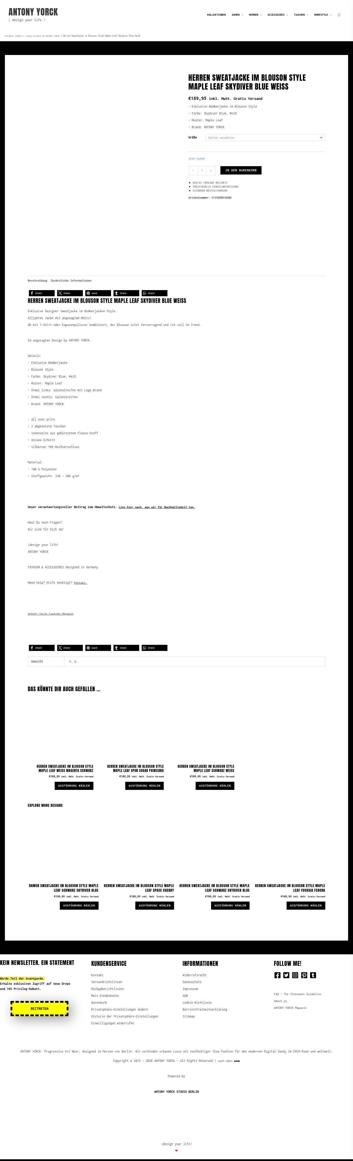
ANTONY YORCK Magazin (291, 1009)
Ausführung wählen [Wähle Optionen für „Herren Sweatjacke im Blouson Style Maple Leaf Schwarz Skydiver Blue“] (228, 906)
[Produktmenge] (202, 171)
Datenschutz (192, 984)
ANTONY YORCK (33, 11)
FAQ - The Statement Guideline (299, 996)
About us (281, 1002)
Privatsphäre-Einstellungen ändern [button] (119, 1011)
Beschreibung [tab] (38, 278)
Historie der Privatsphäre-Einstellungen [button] (124, 1018)
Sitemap (189, 1018)
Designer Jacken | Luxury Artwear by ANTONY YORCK (34, 36)
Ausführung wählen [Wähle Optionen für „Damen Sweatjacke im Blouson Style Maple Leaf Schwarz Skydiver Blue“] (77, 906)
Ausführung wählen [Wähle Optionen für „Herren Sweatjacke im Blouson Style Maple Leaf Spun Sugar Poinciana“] (142, 785)
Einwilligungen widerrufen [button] (112, 1025)
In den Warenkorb (241, 171)
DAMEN (236, 14)
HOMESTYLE (321, 14)
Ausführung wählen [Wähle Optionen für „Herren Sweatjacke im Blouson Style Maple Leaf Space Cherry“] (152, 906)
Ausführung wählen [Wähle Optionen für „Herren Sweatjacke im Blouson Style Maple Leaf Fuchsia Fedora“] (303, 906)
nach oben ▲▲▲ (228, 1062)
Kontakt (97, 977)
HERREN (253, 14)
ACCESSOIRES (276, 14)
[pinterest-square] (305, 976)
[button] (42, 291)
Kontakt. (81, 580)
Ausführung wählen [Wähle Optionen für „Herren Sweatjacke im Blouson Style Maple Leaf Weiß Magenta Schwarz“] (71, 785)
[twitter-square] (287, 976)
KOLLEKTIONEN (216, 14)
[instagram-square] (296, 976)
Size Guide (197, 159)
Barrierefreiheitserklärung (205, 1011)
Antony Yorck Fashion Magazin (52, 611)
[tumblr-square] (314, 976)
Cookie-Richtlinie (197, 1004)
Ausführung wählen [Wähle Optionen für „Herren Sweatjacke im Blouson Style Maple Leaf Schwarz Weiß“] (212, 785)
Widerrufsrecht (195, 977)
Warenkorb (99, 1004)
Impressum (190, 990)
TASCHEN (299, 14)
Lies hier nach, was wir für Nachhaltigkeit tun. (159, 505)
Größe (193, 137)
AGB (185, 997)
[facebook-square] (278, 976)
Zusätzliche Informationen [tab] (73, 278)
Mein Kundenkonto (105, 997)
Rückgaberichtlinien (107, 990)
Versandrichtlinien (106, 984)
